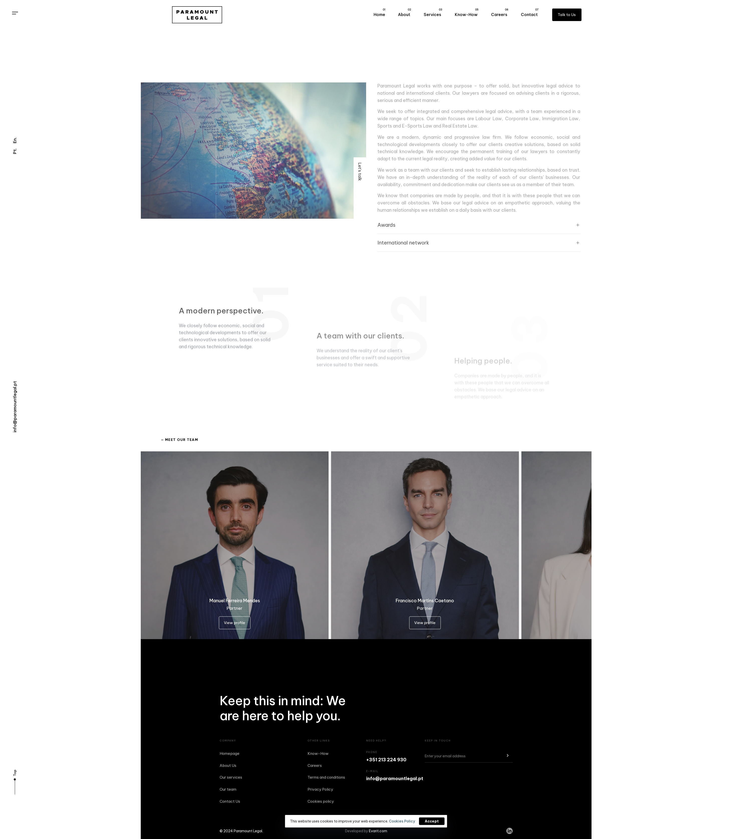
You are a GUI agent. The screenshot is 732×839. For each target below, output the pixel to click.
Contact (529, 12)
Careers (499, 12)
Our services (231, 777)
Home (379, 12)
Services (433, 12)
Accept (432, 821)
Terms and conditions (326, 777)
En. (15, 140)
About (404, 12)
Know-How (467, 12)
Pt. (15, 151)
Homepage (229, 753)
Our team (228, 789)
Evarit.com (378, 831)
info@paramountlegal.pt (15, 406)
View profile (234, 623)
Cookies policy (321, 801)
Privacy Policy (320, 789)
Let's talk (360, 172)
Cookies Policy (402, 821)
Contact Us (230, 801)
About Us (228, 765)
